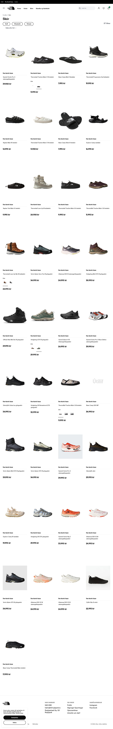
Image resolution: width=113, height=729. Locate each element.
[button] (14, 718)
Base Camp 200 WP (92, 405)
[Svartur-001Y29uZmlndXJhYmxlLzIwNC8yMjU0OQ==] (39, 85)
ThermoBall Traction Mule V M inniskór (70, 405)
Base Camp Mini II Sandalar (66, 77)
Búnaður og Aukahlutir (43, 8)
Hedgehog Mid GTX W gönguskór (96, 274)
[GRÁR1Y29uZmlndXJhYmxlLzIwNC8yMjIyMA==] (72, 414)
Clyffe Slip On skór (92, 602)
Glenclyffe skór (90, 471)
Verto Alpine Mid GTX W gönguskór (13, 471)
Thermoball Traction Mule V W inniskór (42, 77)
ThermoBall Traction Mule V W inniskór (97, 208)
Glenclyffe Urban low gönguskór (12, 405)
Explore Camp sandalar (93, 142)
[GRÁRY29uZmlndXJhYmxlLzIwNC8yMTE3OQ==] (11, 282)
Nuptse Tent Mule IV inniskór (11, 208)
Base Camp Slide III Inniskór (66, 142)
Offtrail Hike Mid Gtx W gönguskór (13, 339)
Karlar (25, 8)
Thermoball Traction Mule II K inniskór (69, 208)
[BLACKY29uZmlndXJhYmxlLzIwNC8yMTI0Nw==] (33, 85)
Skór (10, 15)
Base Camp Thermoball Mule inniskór (14, 668)
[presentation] (19, 8)
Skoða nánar (19, 713)
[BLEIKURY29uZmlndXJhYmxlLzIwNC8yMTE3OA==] (33, 348)
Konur (19, 8)
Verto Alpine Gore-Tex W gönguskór (42, 274)
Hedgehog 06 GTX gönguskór (40, 536)
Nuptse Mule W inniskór (10, 142)
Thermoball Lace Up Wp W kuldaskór (14, 274)
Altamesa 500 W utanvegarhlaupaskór (69, 274)
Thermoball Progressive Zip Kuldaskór (97, 77)
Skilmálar (35, 724)
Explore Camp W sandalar (11, 536)
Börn (31, 8)
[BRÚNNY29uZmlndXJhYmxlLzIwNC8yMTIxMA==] (5, 282)
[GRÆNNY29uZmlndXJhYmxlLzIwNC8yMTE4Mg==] (39, 348)
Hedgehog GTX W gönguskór (39, 339)
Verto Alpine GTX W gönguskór (40, 471)
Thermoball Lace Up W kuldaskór (41, 208)
